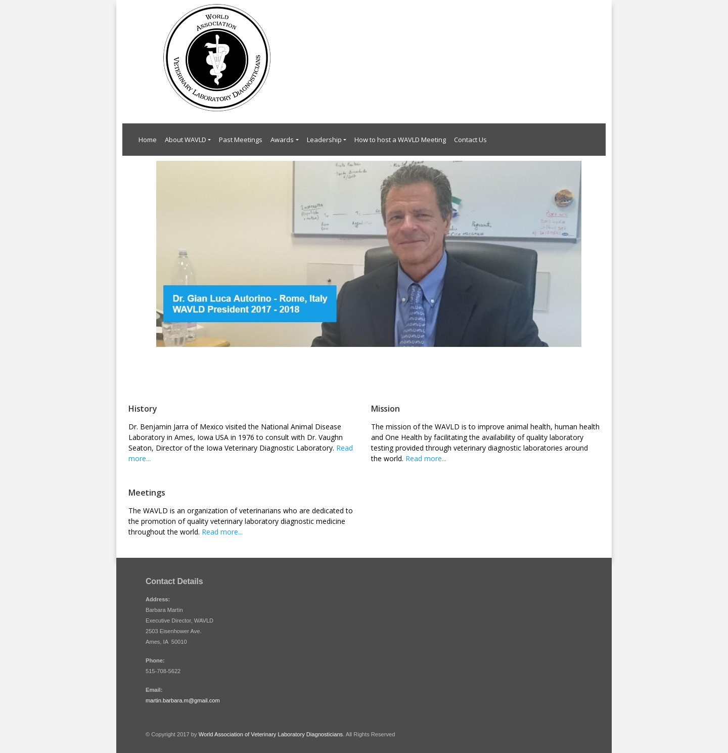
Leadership (324, 139)
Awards (282, 139)
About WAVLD (185, 139)
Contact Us (470, 139)
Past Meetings (240, 139)
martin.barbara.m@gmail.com (183, 700)
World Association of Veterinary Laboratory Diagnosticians (271, 734)
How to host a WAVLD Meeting (400, 139)
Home (148, 139)
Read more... (425, 458)
